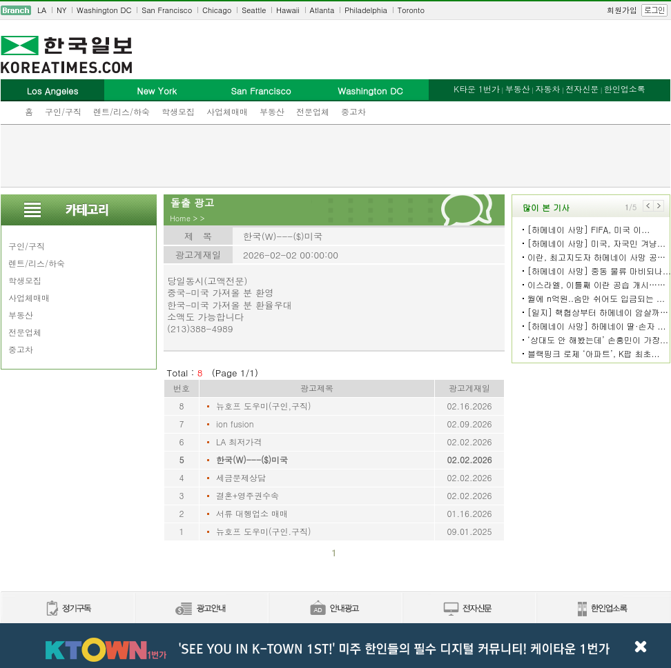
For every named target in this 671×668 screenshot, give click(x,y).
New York (156, 90)
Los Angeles (52, 90)
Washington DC (104, 10)
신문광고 (201, 609)
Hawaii (288, 10)
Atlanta (322, 10)
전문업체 (312, 111)
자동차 (547, 88)
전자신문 (582, 88)
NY (61, 10)
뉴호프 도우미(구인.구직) (263, 531)
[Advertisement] (335, 156)
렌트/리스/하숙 (121, 111)
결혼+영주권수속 (247, 495)
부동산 (272, 111)
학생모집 (178, 111)
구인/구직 (63, 111)
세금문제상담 (241, 477)
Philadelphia (365, 10)
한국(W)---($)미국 (252, 459)
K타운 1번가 (477, 88)
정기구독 (67, 609)
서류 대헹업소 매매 (252, 513)
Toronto (411, 10)
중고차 (353, 111)
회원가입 (622, 10)
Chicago (216, 10)
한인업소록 (624, 88)
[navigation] (335, 10)
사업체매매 (227, 111)
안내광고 (335, 609)
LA (41, 10)
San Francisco (167, 10)
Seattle (254, 10)
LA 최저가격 (239, 441)
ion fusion (235, 423)
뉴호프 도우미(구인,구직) (263, 406)
